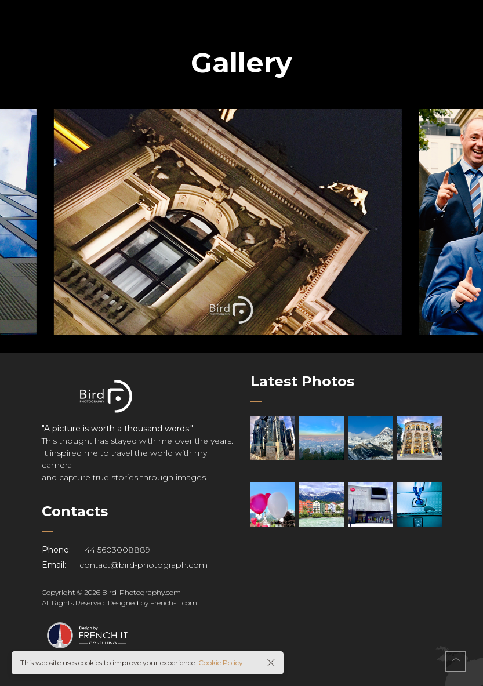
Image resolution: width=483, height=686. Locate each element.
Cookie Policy (220, 662)
